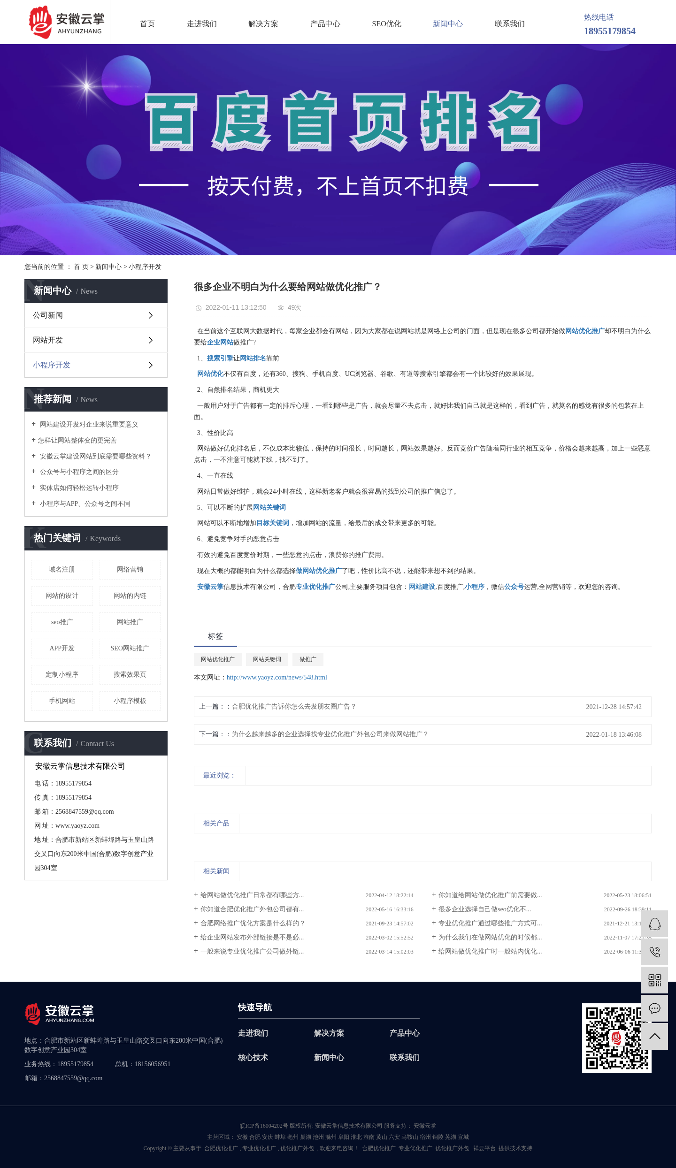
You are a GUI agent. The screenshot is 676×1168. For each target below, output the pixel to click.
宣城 (463, 1137)
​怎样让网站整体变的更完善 (77, 440)
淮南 (369, 1137)
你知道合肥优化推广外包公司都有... (252, 909)
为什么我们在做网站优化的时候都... (490, 937)
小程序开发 (145, 266)
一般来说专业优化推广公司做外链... (252, 951)
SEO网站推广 (130, 648)
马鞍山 (409, 1137)
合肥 (255, 1137)
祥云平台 (484, 1148)
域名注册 (62, 569)
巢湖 (305, 1137)
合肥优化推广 (221, 1148)
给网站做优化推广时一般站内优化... (490, 951)
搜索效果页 (130, 674)
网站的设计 (62, 595)
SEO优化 (386, 24)
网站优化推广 (218, 659)
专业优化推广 (259, 1148)
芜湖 (450, 1137)
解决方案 (263, 24)
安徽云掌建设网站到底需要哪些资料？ (95, 456)
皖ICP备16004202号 (264, 1125)
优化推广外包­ (297, 1148)
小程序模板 (130, 700)
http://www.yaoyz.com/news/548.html (277, 677)
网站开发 (48, 340)
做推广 (308, 659)
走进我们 (202, 24)
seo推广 (62, 622)
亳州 (293, 1137)
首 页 (81, 266)
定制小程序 (62, 674)
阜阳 (343, 1137)
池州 (318, 1137)
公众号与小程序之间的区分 (78, 471)
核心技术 (253, 1057)
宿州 (425, 1137)
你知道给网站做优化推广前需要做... (490, 895)
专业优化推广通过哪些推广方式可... (490, 923)
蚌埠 (280, 1137)
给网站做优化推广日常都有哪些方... (252, 895)
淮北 (356, 1137)
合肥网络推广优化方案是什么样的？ (253, 923)
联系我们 (510, 24)
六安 (394, 1137)
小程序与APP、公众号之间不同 (84, 503)
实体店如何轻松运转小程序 (78, 487)
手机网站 (62, 700)
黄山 (381, 1137)
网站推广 (130, 622)
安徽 (242, 1137)
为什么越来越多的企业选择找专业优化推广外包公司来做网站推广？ (330, 734)
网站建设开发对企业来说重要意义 (88, 424)
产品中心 (325, 24)
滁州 (331, 1137)
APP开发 (62, 648)
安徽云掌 (424, 1125)
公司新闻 (48, 315)
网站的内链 (130, 595)
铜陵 (438, 1137)
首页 (147, 24)
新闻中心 (448, 24)
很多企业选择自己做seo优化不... (484, 909)
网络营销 (130, 569)
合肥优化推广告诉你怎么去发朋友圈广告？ (294, 706)
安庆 (267, 1137)
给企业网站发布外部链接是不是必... (252, 937)
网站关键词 (267, 659)
